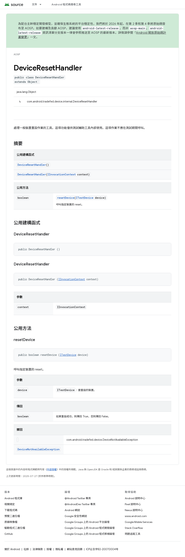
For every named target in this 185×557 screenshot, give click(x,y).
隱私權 (59, 549)
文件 (34, 4)
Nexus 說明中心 (134, 510)
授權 (49, 549)
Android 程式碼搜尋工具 (66, 4)
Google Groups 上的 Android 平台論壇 (87, 522)
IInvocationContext (61, 174)
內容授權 (51, 469)
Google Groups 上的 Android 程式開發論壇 (90, 528)
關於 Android (12, 549)
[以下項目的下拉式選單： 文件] (42, 4)
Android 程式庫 (13, 498)
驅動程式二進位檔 (14, 528)
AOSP (17, 54)
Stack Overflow (134, 528)
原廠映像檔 (10, 522)
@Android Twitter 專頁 (78, 498)
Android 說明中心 (135, 498)
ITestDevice (84, 197)
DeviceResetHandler (32, 165)
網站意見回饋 (74, 549)
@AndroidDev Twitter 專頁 (80, 504)
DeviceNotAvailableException (39, 449)
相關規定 (9, 504)
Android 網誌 (72, 510)
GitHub (8, 534)
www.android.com (136, 516)
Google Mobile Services (138, 522)
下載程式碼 (10, 510)
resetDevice (65, 197)
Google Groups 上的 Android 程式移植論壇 (90, 534)
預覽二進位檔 (12, 516)
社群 (26, 549)
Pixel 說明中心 (133, 504)
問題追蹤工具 (132, 534)
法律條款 (37, 549)
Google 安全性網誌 (76, 516)
